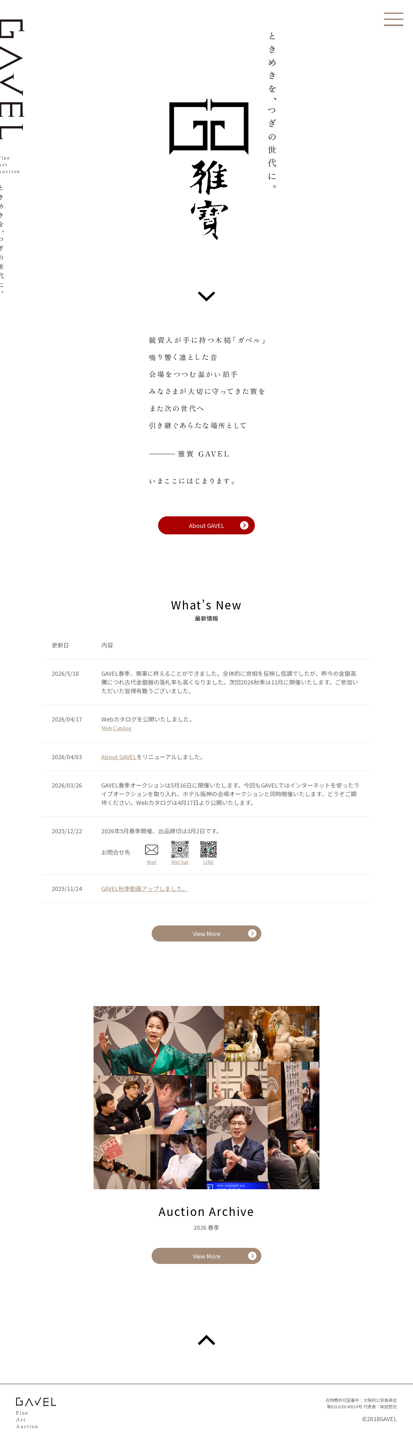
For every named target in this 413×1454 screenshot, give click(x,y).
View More (206, 933)
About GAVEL (206, 525)
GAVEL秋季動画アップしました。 (144, 888)
